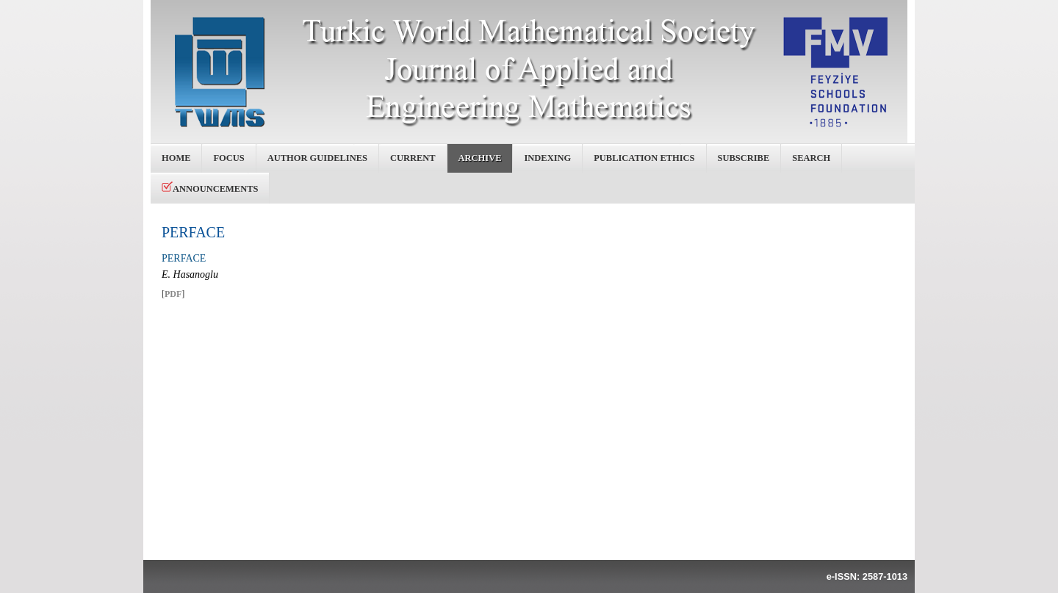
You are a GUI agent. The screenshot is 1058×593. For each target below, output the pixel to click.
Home (176, 158)
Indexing (547, 158)
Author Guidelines (317, 158)
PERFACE (193, 232)
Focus (228, 158)
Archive (480, 158)
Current (413, 158)
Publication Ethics (644, 158)
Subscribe (744, 158)
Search (811, 158)
